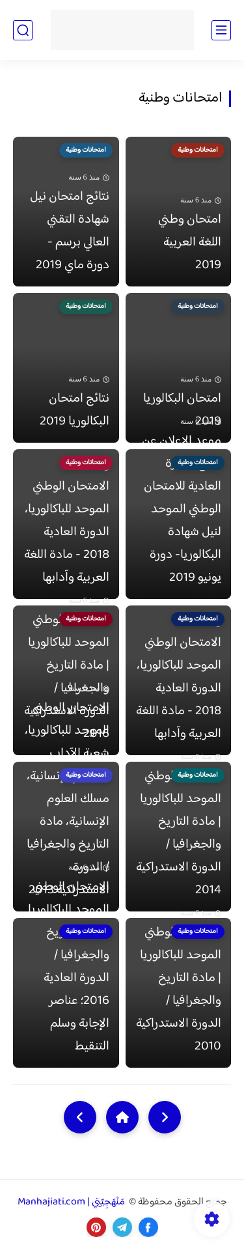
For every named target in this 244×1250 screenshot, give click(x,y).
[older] (164, 1117)
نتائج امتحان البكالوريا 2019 (74, 410)
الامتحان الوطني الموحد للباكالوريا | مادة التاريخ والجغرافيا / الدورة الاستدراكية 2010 (178, 989)
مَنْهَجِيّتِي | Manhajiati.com (72, 1202)
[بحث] (23, 30)
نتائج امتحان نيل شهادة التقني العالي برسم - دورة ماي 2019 (69, 231)
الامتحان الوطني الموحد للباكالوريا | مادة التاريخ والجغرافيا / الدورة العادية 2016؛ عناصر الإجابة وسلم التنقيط (68, 967)
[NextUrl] (80, 1117)
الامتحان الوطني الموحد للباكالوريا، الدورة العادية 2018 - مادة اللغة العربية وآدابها (66, 532)
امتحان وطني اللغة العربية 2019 (189, 242)
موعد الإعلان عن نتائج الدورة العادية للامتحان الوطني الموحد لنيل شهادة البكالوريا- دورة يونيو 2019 (181, 509)
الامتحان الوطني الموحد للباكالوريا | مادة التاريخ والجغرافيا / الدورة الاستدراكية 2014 (178, 833)
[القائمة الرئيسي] (221, 30)
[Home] (122, 1117)
